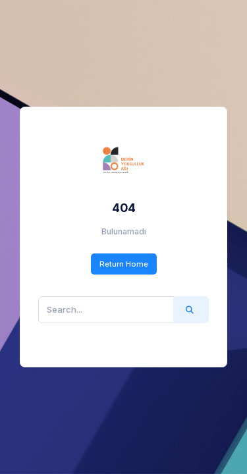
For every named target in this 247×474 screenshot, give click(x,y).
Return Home (123, 264)
